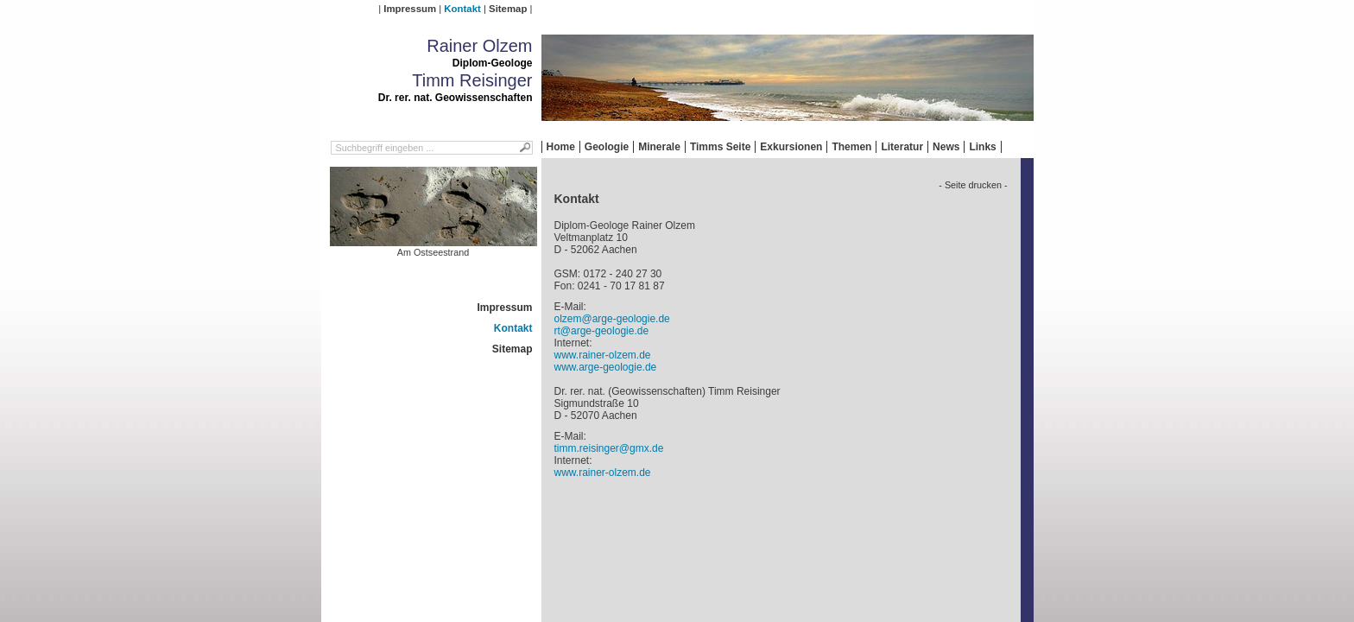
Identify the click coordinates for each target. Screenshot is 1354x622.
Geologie (607, 147)
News (946, 147)
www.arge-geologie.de (605, 367)
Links (982, 147)
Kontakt (462, 8)
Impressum (409, 8)
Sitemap (508, 8)
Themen (851, 147)
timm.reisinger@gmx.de (609, 448)
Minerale (659, 147)
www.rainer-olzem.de (602, 355)
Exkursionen (791, 147)
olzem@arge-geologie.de (612, 319)
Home (561, 147)
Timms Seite (720, 147)
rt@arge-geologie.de (601, 331)
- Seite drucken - (973, 185)
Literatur (902, 147)
